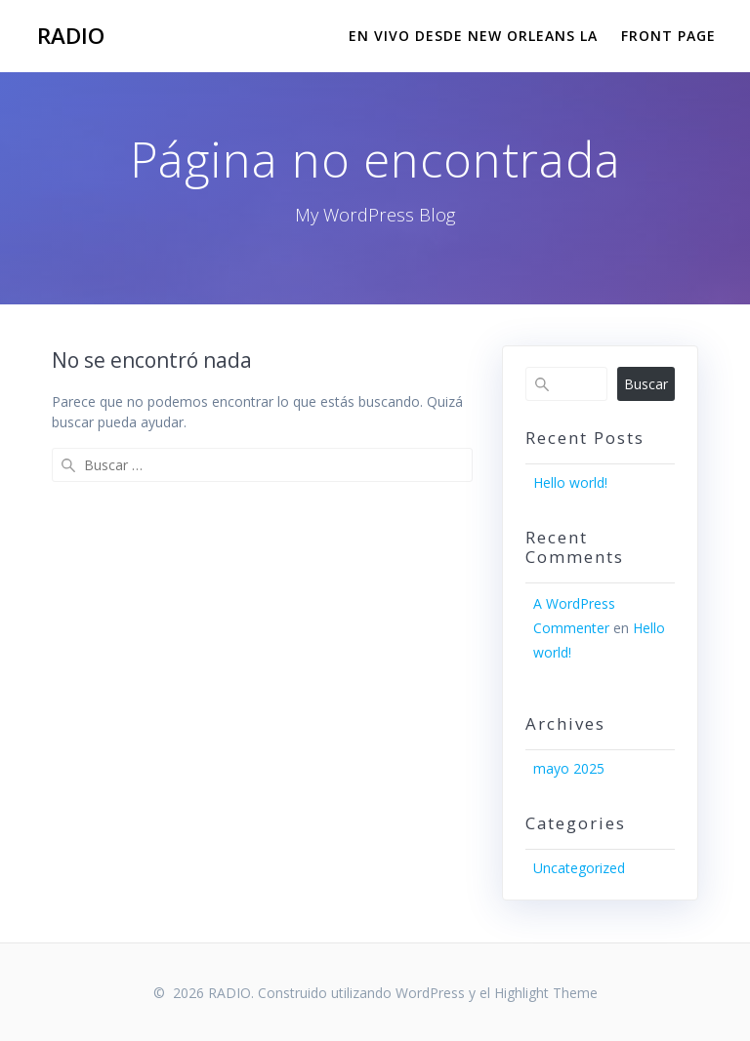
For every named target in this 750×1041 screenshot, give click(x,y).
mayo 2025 (568, 768)
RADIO (70, 36)
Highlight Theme (546, 992)
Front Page (668, 35)
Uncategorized (579, 868)
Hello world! (570, 482)
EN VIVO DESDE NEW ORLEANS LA (473, 35)
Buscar (646, 384)
